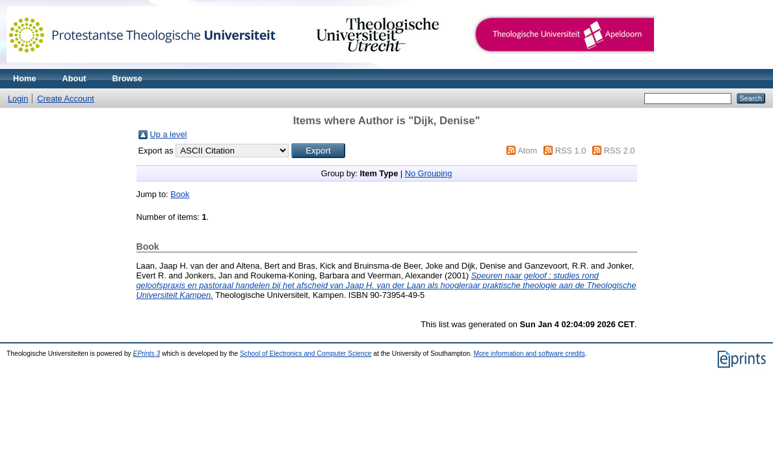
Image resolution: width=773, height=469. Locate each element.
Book (179, 194)
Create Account (65, 98)
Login (18, 98)
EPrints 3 (147, 353)
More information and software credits (529, 353)
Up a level (168, 134)
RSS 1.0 (570, 150)
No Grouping (428, 173)
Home (24, 78)
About (74, 78)
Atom (527, 150)
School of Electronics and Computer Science (306, 353)
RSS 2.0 (619, 150)
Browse (127, 78)
